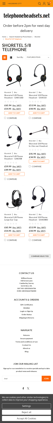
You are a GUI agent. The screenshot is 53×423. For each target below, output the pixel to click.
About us (26, 348)
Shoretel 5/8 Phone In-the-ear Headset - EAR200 (38, 144)
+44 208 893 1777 (14, 3)
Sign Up (30, 311)
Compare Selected (40, 256)
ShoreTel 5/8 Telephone (13, 39)
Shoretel (37, 37)
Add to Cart (14, 113)
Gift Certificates (26, 305)
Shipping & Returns (26, 318)
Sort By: (20, 57)
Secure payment (26, 338)
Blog (26, 351)
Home (4, 37)
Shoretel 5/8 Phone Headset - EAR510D (13, 96)
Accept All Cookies (26, 418)
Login (22, 311)
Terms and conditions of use (26, 342)
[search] (39, 3)
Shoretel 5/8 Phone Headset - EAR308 (13, 157)
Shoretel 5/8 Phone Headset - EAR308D (38, 218)
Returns (26, 335)
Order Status (26, 314)
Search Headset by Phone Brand (20, 37)
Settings (26, 406)
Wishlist (26, 308)
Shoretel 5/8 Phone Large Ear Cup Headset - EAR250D (13, 218)
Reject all (26, 412)
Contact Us (26, 345)
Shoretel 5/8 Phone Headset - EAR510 (38, 96)
